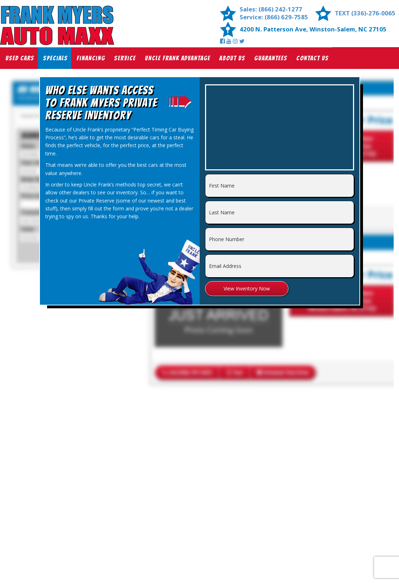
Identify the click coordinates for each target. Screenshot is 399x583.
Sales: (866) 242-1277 (271, 9)
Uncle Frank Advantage (177, 58)
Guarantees (270, 58)
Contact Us (312, 58)
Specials (55, 58)
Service (125, 58)
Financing (91, 58)
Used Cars (19, 58)
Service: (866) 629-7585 (274, 17)
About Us (232, 58)
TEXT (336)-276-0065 (365, 13)
